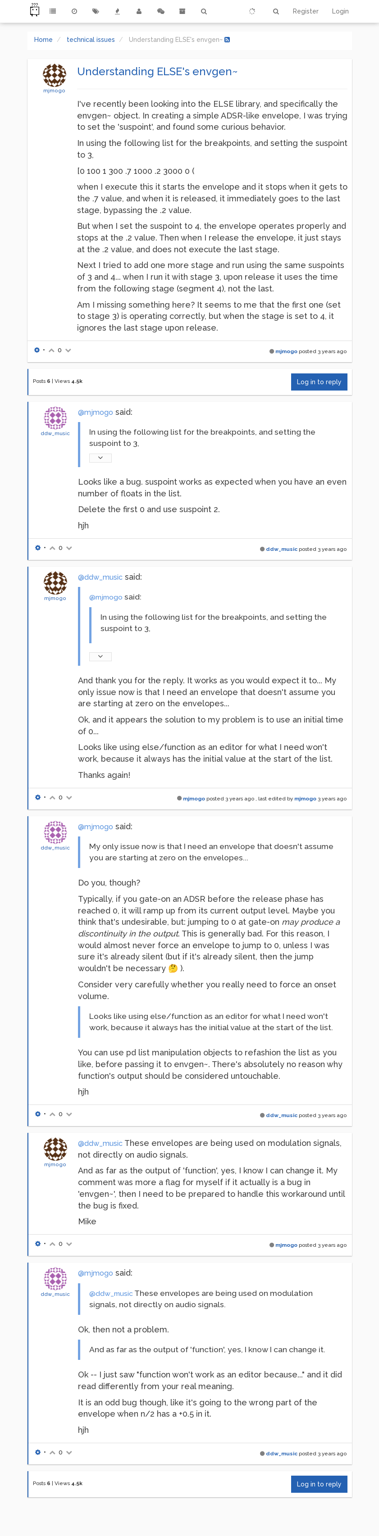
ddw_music (55, 433)
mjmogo (54, 90)
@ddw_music (100, 577)
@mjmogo (95, 412)
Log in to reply (319, 382)
